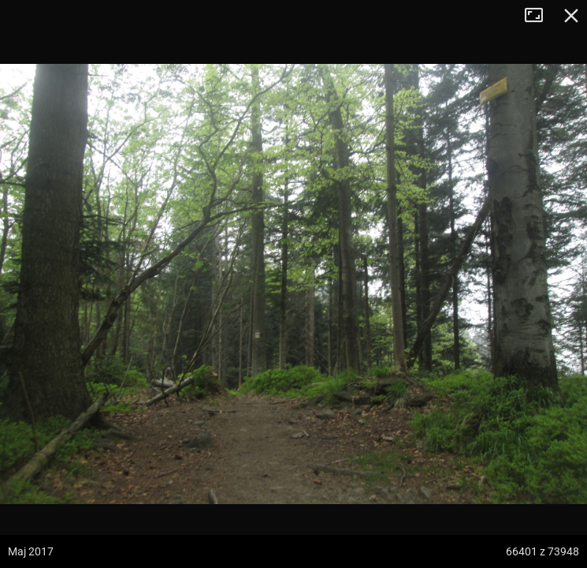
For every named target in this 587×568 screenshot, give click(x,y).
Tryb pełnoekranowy (539, 16)
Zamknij (571, 16)
